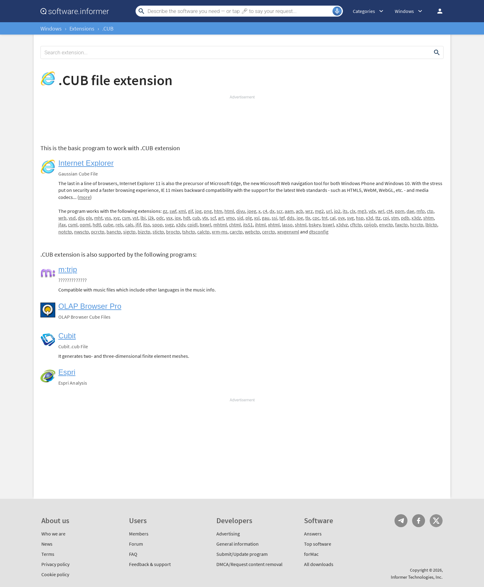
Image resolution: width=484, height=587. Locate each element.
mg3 (361, 211)
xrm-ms (219, 232)
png (208, 211)
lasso (287, 224)
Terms (47, 554)
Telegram (400, 520)
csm (126, 218)
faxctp (401, 224)
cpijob (370, 224)
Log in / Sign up (437, 11)
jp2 (337, 211)
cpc (315, 218)
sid (240, 218)
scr (279, 211)
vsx (169, 218)
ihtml (260, 224)
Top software (317, 544)
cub (196, 218)
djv (81, 218)
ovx (341, 218)
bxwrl (205, 224)
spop (157, 224)
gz (165, 211)
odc (160, 218)
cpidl (192, 224)
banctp (113, 232)
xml (182, 211)
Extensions (81, 28)
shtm (428, 218)
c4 (265, 211)
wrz (309, 211)
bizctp (144, 232)
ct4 (389, 211)
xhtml (274, 224)
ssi (274, 218)
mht (98, 218)
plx (89, 218)
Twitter (436, 520)
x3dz (416, 218)
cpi (386, 218)
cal (333, 218)
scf (213, 218)
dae (410, 211)
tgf (282, 218)
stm (395, 218)
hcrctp (416, 224)
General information (237, 544)
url (329, 211)
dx (271, 211)
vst (135, 218)
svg (350, 218)
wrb (62, 218)
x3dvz (342, 224)
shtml (301, 224)
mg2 (319, 211)
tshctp (188, 232)
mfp (420, 211)
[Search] (239, 11)
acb (299, 211)
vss (108, 218)
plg (248, 218)
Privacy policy (55, 564)
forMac (311, 554)
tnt (325, 218)
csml (72, 224)
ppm (399, 211)
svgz (169, 224)
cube (108, 224)
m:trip (67, 269)
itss (146, 224)
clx (352, 211)
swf (172, 211)
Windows (51, 28)
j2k (151, 218)
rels (119, 224)
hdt (186, 218)
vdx (372, 211)
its (345, 211)
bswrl (328, 224)
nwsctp (81, 232)
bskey (314, 224)
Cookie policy (55, 574)
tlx (307, 218)
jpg (198, 211)
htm (218, 211)
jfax (62, 224)
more (84, 197)
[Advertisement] (242, 118)
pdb (405, 218)
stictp (158, 232)
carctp (236, 232)
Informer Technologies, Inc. (417, 577)
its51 (248, 224)
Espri (66, 372)
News (46, 544)
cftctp (356, 224)
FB (418, 520)
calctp (203, 232)
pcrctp (97, 232)
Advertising (228, 534)
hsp (360, 218)
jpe (300, 218)
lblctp (431, 224)
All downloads (318, 564)
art (221, 218)
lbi (143, 218)
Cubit (67, 336)
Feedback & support (150, 564)
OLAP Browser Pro (89, 306)
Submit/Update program (242, 554)
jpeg (251, 211)
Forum (136, 544)
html (229, 211)
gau (265, 218)
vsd (72, 218)
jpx (178, 218)
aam (289, 211)
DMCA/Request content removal (249, 564)
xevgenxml (288, 232)
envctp (386, 224)
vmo (230, 218)
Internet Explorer (86, 163)
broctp (173, 232)
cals (129, 224)
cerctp (268, 232)
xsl (257, 218)
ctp (430, 211)
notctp (65, 232)
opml (85, 224)
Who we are (53, 534)
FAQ (133, 554)
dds (290, 218)
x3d (369, 218)
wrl (381, 211)
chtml (235, 224)
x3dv (180, 224)
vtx (205, 218)
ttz (378, 218)
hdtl (97, 224)
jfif (138, 224)
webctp (252, 232)
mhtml (220, 224)
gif (190, 211)
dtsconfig (318, 232)
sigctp (129, 232)
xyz (116, 218)
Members (138, 534)
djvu (240, 211)
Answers (313, 534)
